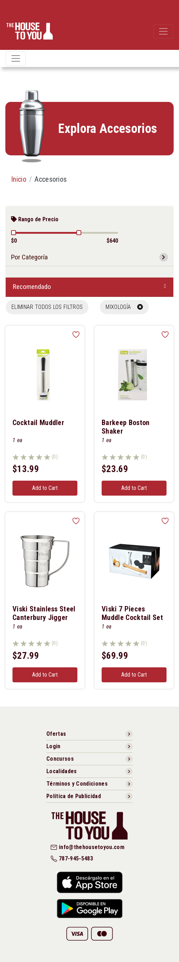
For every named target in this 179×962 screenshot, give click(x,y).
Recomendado (32, 287)
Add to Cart (45, 488)
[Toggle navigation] (163, 31)
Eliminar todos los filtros (47, 307)
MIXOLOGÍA (124, 307)
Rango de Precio (34, 219)
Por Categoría (29, 257)
